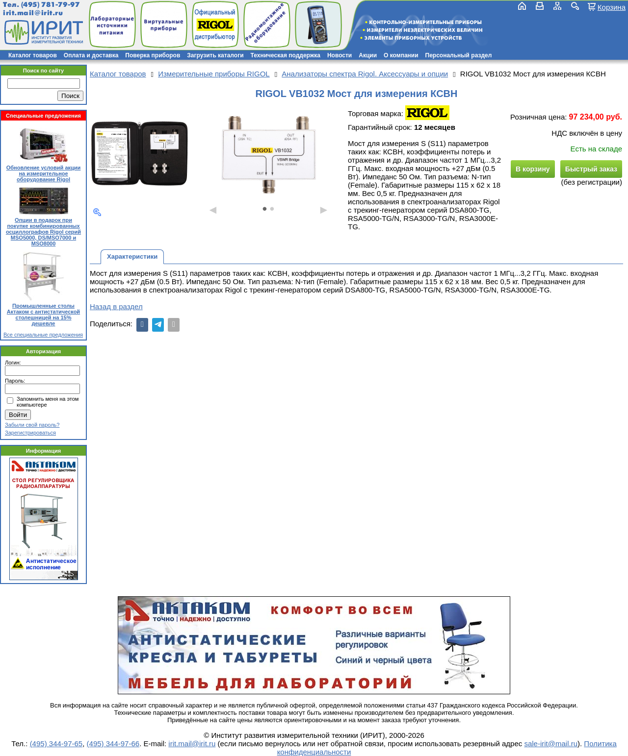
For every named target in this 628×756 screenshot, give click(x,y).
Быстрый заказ (591, 169)
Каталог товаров (32, 55)
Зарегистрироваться (30, 433)
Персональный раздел (458, 55)
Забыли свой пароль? (32, 425)
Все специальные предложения (43, 335)
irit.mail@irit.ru (33, 13)
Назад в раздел (116, 306)
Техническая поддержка (285, 55)
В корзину (533, 169)
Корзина (612, 7)
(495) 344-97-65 (56, 743)
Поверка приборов (152, 55)
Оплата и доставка (91, 55)
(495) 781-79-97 (50, 4)
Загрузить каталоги (215, 55)
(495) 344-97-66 (113, 743)
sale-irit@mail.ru (550, 743)
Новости (339, 55)
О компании (401, 55)
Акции (368, 55)
